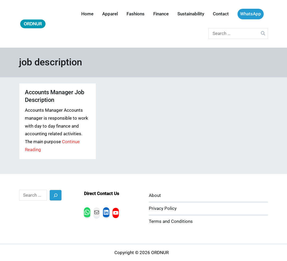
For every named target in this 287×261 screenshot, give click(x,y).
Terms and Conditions (171, 221)
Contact (221, 13)
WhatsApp (250, 13)
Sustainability (190, 13)
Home (87, 13)
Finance (161, 13)
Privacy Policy (163, 208)
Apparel (110, 13)
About (155, 195)
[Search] (56, 195)
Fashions (136, 13)
